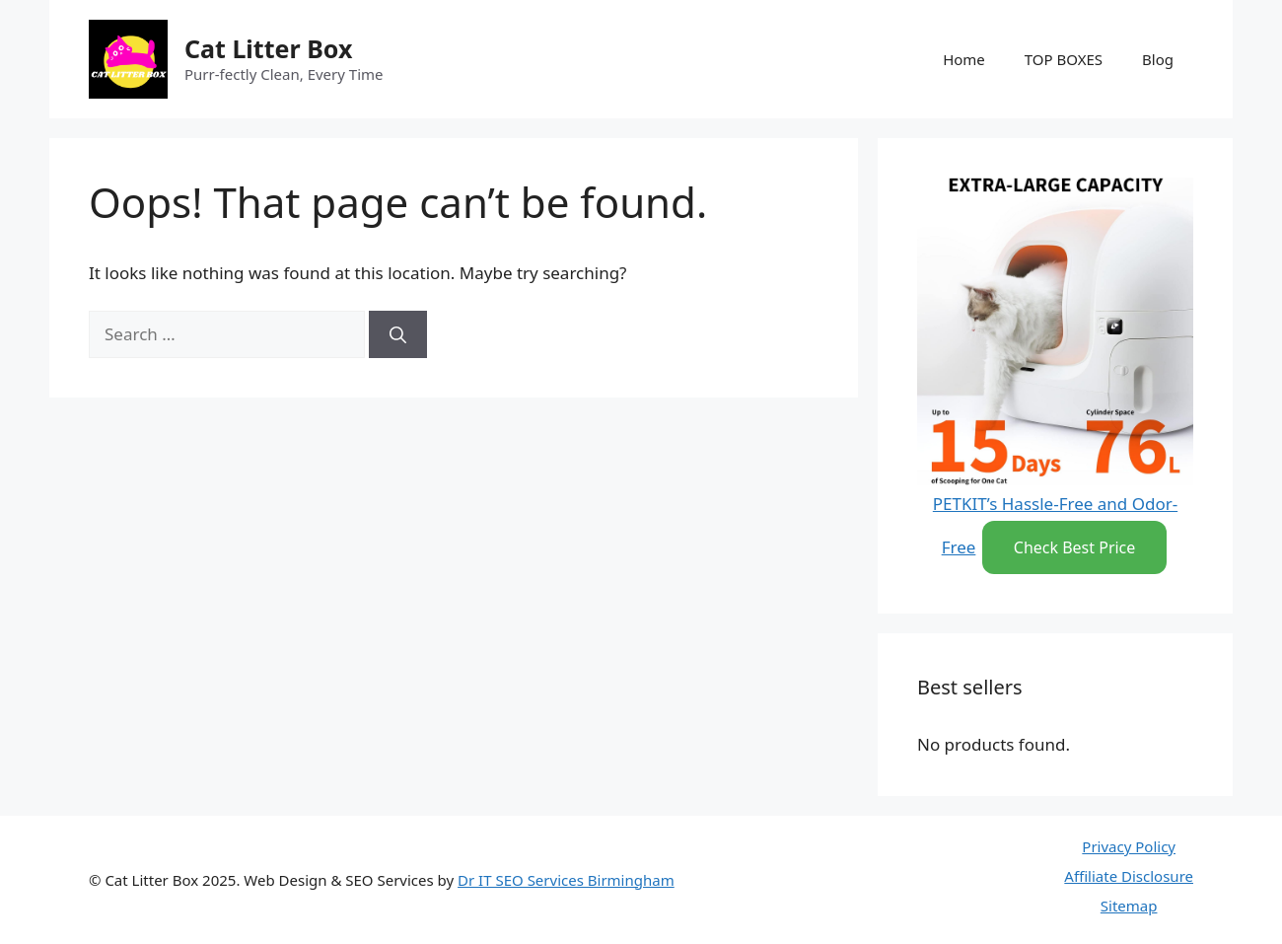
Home (964, 59)
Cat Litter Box (268, 48)
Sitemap (1129, 905)
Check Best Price (1075, 547)
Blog (1158, 59)
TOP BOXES (1064, 59)
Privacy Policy (1128, 846)
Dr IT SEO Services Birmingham (566, 880)
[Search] (398, 334)
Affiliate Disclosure (1128, 876)
